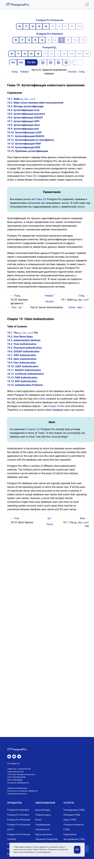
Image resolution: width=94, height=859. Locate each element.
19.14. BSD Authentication (22, 381)
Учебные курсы (43, 815)
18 (19, 26)
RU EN (31, 62)
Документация (42, 810)
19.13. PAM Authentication (22, 377)
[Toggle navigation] (87, 4)
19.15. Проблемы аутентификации (27, 151)
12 (59, 26)
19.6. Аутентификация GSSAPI (25, 117)
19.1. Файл (21, 98)
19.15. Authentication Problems (25, 384)
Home (72, 307)
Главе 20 (30, 175)
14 (46, 26)
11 (65, 26)
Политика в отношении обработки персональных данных (22, 792)
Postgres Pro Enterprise (49, 20)
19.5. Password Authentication (24, 347)
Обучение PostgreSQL (46, 839)
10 (72, 26)
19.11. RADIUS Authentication (24, 369)
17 (26, 26)
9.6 (79, 26)
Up (19, 307)
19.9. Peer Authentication (21, 362)
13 (52, 26)
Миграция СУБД (71, 815)
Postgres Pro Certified (18, 815)
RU (13, 62)
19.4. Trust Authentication (22, 343)
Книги (38, 819)
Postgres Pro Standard (49, 33)
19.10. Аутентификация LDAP (24, 132)
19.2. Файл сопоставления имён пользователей (35, 102)
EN (21, 62)
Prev (14, 307)
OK (77, 849)
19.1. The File (22, 332)
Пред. (15, 71)
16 (32, 26)
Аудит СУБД (69, 819)
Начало (72, 71)
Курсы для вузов (43, 834)
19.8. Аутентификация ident (23, 125)
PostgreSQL (49, 47)
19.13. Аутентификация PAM (24, 143)
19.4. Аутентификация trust (23, 110)
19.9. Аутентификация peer (23, 128)
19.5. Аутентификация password (26, 113)
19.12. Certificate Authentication (25, 373)
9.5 (83, 40)
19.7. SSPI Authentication (21, 354)
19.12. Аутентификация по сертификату (30, 139)
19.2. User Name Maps (20, 336)
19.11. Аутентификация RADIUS (25, 136)
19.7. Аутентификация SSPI (23, 121)
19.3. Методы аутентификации (25, 106)
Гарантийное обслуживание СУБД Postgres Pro (74, 839)
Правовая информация (17, 788)
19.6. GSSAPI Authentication (23, 351)
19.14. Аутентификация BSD (23, 147)
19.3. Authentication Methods (24, 340)
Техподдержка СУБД (74, 810)
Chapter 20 (54, 405)
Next (79, 307)
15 (39, 26)
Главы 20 (40, 199)
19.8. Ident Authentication (21, 358)
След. (82, 71)
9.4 (87, 53)
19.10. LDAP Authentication (22, 366)
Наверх (24, 71)
